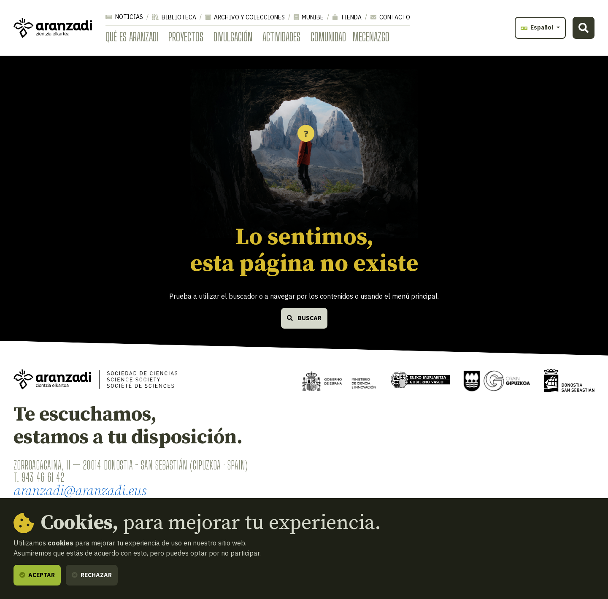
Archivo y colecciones (245, 17)
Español (538, 27)
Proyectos (185, 37)
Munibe (309, 17)
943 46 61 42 (43, 477)
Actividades (281, 37)
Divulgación (232, 37)
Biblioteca (174, 17)
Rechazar (92, 575)
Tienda (347, 17)
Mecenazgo (371, 37)
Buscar (304, 318)
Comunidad (328, 37)
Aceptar (37, 575)
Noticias (124, 17)
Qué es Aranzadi (131, 37)
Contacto (390, 17)
